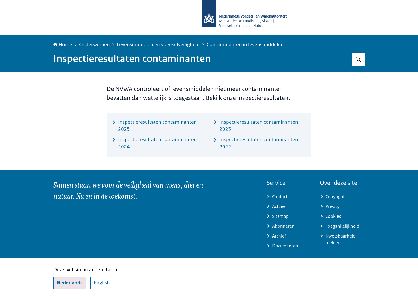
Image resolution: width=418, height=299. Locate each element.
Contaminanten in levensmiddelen (245, 44)
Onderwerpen (94, 44)
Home (62, 44)
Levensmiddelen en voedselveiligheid (158, 44)
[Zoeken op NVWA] (358, 59)
